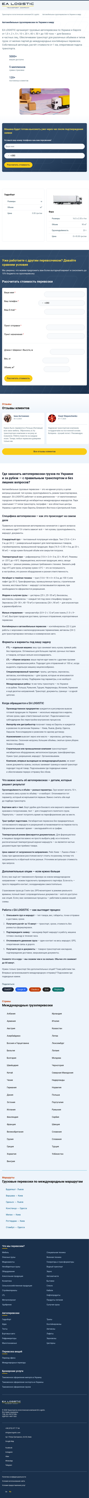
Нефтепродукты (53, 1295)
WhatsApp (7, 1461)
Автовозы (51, 1329)
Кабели (50, 1290)
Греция (8, 1146)
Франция (9, 1124)
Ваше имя (9, 292)
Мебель (5, 1252)
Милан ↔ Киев (11, 1214)
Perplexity (58, 989)
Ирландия (54, 1013)
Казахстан (54, 1028)
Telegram (7, 1465)
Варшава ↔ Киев (12, 1195)
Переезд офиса (8, 1358)
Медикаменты (8, 1262)
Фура (4, 1324)
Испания (8, 1109)
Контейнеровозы (54, 1324)
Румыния (54, 1109)
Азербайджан (11, 1035)
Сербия (53, 1117)
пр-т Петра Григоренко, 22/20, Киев (16, 1437)
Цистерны (51, 1343)
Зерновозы (51, 1338)
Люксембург (55, 1043)
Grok (46, 989)
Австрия (8, 1028)
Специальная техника (56, 1252)
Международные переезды (14, 1363)
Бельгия (8, 1050)
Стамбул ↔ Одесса (13, 1227)
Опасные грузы (8, 1257)
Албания (8, 1013)
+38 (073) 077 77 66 (11, 1428)
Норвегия (54, 1087)
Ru (10, 1492)
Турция (53, 1146)
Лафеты (50, 1334)
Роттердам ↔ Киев (13, 1221)
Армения (9, 1021)
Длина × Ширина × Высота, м (18, 350)
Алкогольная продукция (12, 1276)
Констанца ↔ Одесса (14, 1208)
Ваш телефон (11, 301)
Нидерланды (56, 1080)
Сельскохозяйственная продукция (17, 1286)
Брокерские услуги (12, 1371)
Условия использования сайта (13, 1481)
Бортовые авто (8, 1334)
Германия (9, 1087)
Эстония (8, 1102)
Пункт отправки (12, 325)
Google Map (8, 1441)
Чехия (7, 1080)
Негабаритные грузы (11, 1267)
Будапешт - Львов (13, 1189)
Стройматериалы (9, 1290)
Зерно (49, 1271)
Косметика (7, 1281)
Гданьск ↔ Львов (12, 1202)
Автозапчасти (53, 1276)
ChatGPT (8, 989)
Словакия (54, 1139)
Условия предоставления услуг (13, 1485)
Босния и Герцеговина (15, 1043)
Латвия (53, 1050)
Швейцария (10, 1065)
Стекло (50, 1286)
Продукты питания (55, 1300)
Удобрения (6, 1305)
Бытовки (50, 1281)
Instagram (7, 1452)
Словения (54, 1131)
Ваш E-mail (10, 310)
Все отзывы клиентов (45, 451)
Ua (6, 1492)
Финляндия (10, 1117)
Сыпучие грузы (53, 1305)
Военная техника (54, 1257)
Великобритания (12, 1131)
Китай (7, 1072)
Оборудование (8, 1271)
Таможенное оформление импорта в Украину (21, 1377)
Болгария (9, 1058)
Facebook (7, 1448)
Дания (7, 1095)
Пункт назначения (14, 334)
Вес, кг (7, 358)
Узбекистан (55, 1154)
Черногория (55, 1065)
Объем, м (9, 367)
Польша (53, 1095)
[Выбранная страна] (9, 155)
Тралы (49, 1319)
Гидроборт (6, 1319)
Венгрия (8, 1161)
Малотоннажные (9, 1343)
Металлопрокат (9, 1300)
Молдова (54, 1058)
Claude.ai (35, 989)
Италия (53, 1021)
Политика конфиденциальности (14, 1477)
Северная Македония (60, 1072)
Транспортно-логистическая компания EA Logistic (20, 14)
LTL (3, 1295)
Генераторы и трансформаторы (60, 1262)
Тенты (5, 1329)
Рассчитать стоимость (18, 165)
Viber (5, 1456)
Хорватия (9, 1154)
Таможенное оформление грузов (16, 1387)
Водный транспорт (55, 1267)
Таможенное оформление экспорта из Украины (23, 1382)
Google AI (21, 989)
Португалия (55, 1102)
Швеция (53, 1124)
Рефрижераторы (9, 1338)
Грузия (7, 1139)
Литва (52, 1035)
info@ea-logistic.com (11, 1432)
